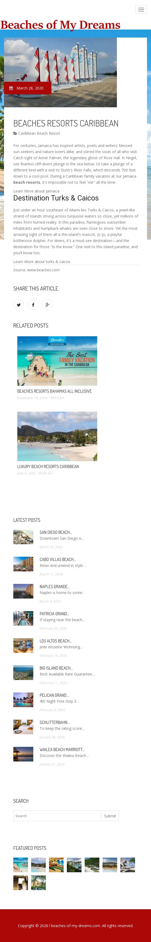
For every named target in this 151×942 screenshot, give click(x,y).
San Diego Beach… (56, 532)
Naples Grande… (55, 586)
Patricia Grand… (54, 613)
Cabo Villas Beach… (58, 559)
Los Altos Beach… (56, 641)
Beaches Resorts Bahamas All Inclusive (54, 391)
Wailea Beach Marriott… (62, 749)
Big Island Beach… (56, 668)
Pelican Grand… (54, 695)
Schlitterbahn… (55, 722)
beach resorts (26, 182)
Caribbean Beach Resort (36, 133)
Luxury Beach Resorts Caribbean (48, 466)
